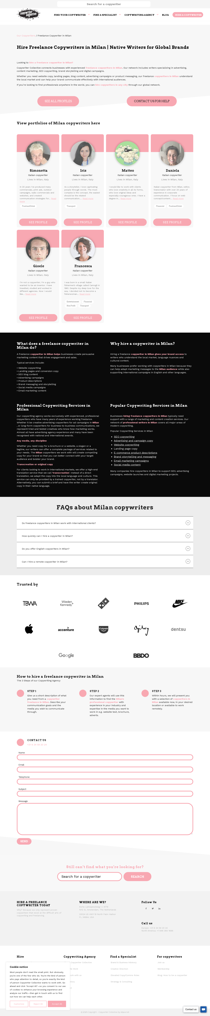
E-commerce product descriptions (135, 452)
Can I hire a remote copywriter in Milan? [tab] (106, 561)
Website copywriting (126, 444)
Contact (68, 988)
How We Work (71, 969)
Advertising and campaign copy (133, 440)
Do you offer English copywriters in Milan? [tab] (106, 548)
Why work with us (73, 975)
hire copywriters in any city (111, 84)
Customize (19, 1004)
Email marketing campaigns (131, 460)
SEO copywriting (124, 436)
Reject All (38, 1004)
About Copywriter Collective (78, 962)
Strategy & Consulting (121, 981)
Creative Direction (119, 969)
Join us (161, 962)
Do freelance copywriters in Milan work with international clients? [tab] (106, 522)
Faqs (66, 994)
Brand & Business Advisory (123, 962)
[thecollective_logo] (29, 14)
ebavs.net (125, 1012)
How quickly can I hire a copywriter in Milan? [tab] (106, 535)
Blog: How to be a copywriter (172, 975)
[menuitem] (71, 14)
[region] (38, 986)
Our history (69, 981)
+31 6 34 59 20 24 (37, 744)
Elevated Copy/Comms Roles (125, 975)
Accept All (57, 1004)
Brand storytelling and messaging (135, 456)
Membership (163, 969)
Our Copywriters (26, 35)
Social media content (127, 464)
